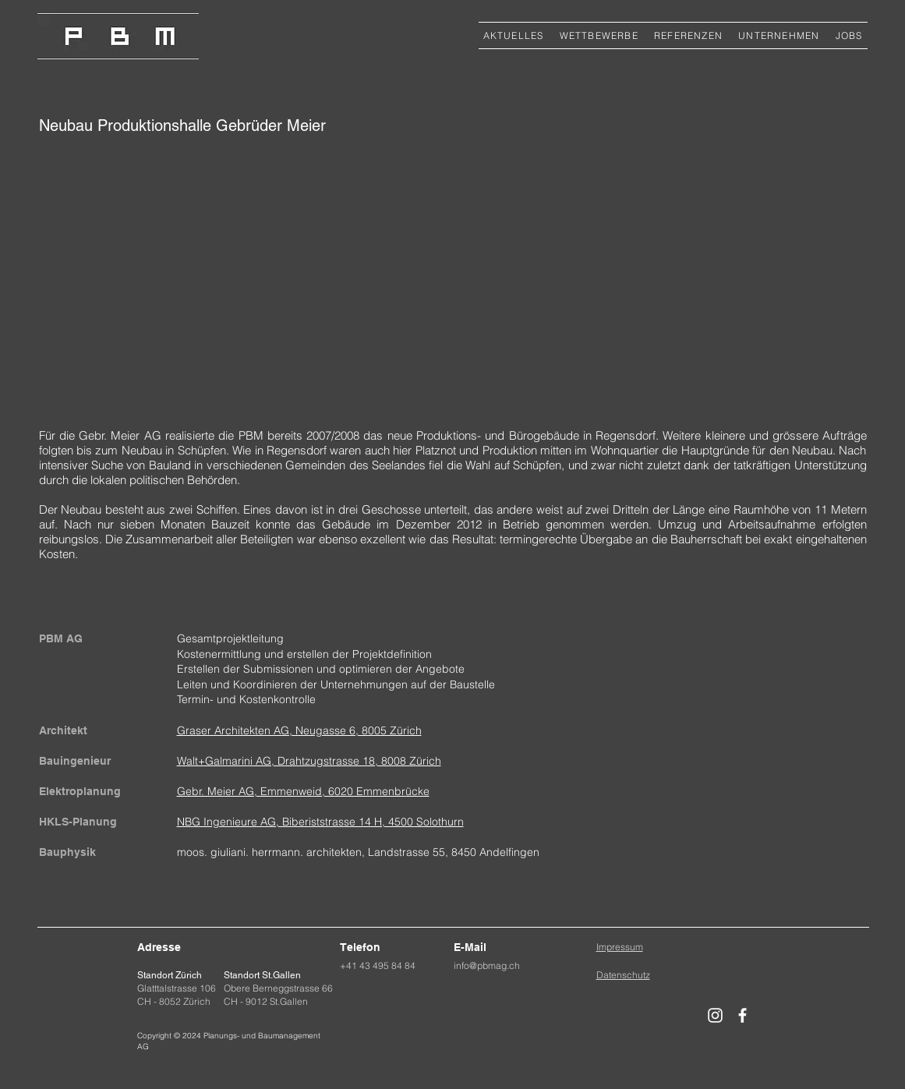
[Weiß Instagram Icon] (715, 1015)
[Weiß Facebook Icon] (742, 1015)
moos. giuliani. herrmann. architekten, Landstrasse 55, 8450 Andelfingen (358, 852)
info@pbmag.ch (487, 965)
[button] (688, 35)
